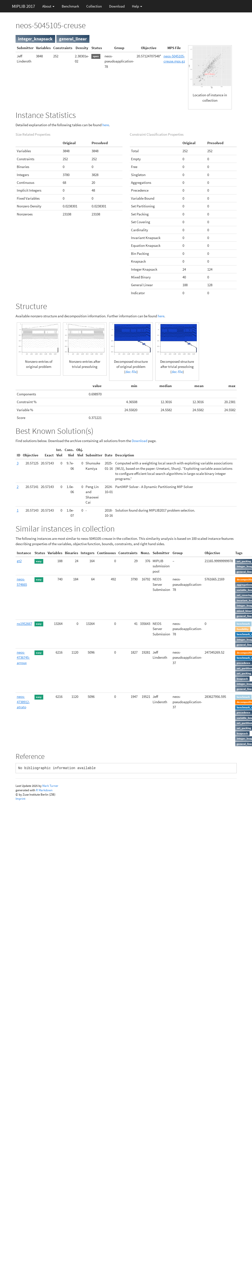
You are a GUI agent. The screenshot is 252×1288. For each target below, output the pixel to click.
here (105, 125)
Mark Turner (50, 786)
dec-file (131, 371)
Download (117, 6)
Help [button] (137, 6)
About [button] (48, 6)
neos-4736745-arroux (23, 657)
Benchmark (70, 6)
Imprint (20, 798)
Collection (94, 6)
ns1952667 (24, 623)
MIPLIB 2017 (23, 6)
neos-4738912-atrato (23, 701)
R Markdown (44, 790)
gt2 (19, 561)
